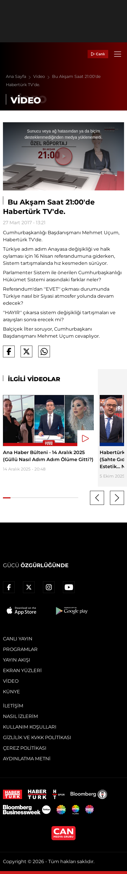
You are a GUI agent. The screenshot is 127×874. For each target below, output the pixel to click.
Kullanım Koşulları (29, 727)
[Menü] (117, 54)
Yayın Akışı (16, 660)
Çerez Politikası (24, 748)
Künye (11, 691)
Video (42, 76)
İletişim (13, 706)
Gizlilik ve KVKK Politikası (37, 737)
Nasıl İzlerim (20, 716)
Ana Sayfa (19, 76)
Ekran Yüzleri (22, 670)
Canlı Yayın (17, 639)
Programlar (20, 649)
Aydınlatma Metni (27, 758)
